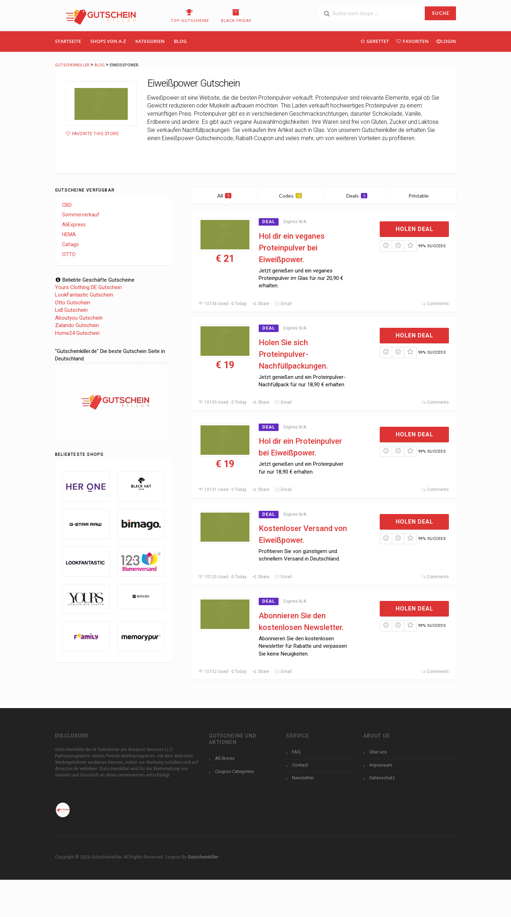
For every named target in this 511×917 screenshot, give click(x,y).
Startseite (68, 41)
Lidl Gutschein (71, 310)
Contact (300, 765)
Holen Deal (414, 229)
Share (260, 303)
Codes (290, 196)
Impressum (380, 765)
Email (283, 303)
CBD (67, 205)
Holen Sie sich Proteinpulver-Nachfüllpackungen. (293, 354)
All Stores (225, 758)
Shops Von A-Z (108, 41)
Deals (356, 196)
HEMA (69, 234)
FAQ (296, 752)
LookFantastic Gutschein (84, 295)
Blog (180, 41)
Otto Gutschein (72, 302)
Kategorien (150, 41)
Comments (435, 303)
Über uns (378, 752)
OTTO (69, 254)
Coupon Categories (234, 771)
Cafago (70, 244)
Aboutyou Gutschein (79, 318)
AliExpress (74, 224)
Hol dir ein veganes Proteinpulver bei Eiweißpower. (292, 248)
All (224, 196)
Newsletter (303, 777)
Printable (422, 196)
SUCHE (440, 13)
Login (446, 41)
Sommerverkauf (80, 214)
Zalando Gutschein (77, 325)
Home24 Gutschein (77, 333)
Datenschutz (382, 777)
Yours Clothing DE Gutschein (88, 287)
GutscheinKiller (203, 857)
